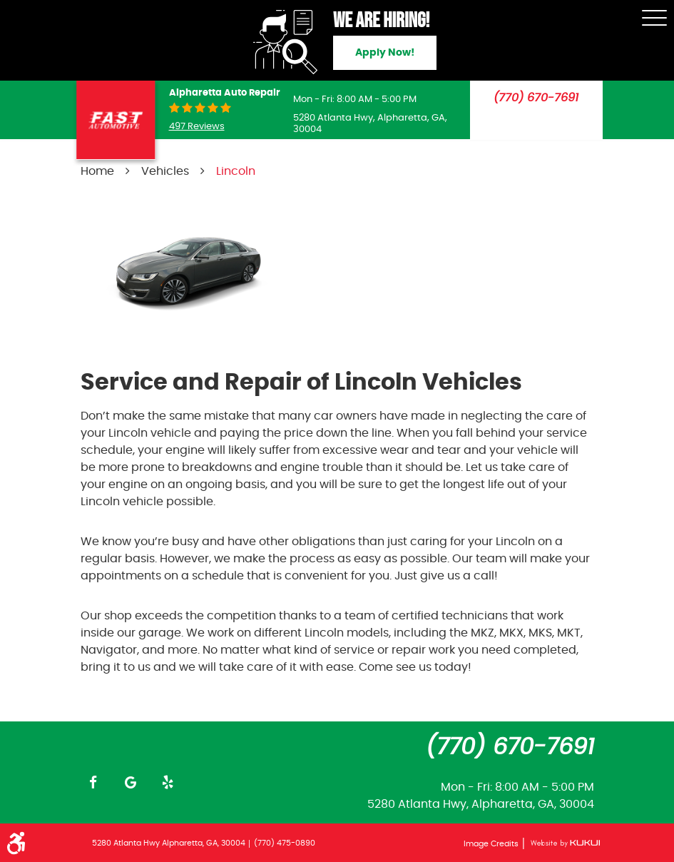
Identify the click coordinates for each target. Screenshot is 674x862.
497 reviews (197, 126)
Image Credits (492, 844)
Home (97, 171)
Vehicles (165, 171)
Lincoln (235, 171)
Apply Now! (384, 53)
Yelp (167, 782)
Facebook (93, 782)
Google (130, 782)
